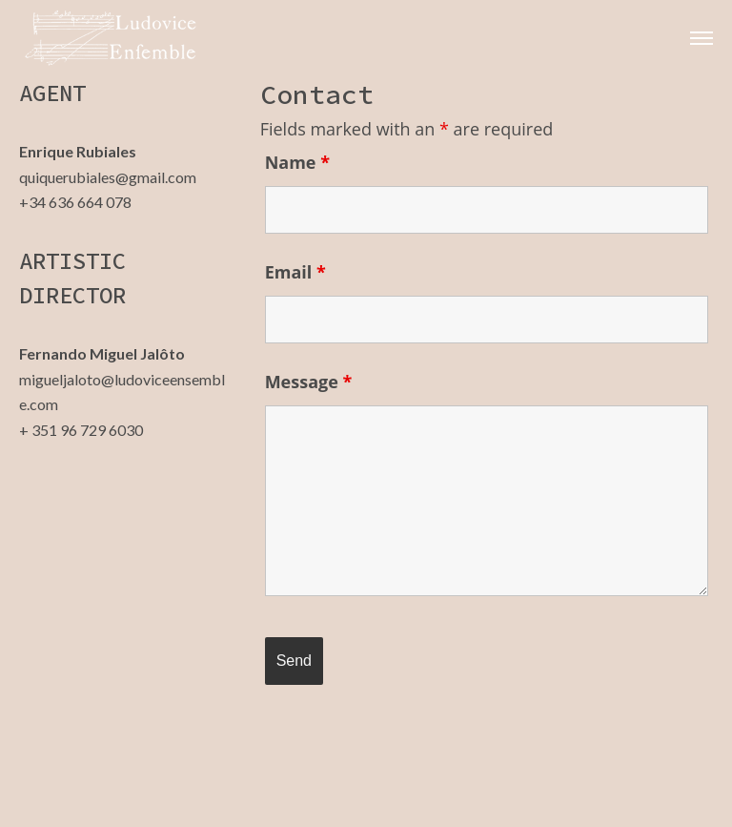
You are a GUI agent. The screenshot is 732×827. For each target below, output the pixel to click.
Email (295, 271)
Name (297, 162)
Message (309, 381)
